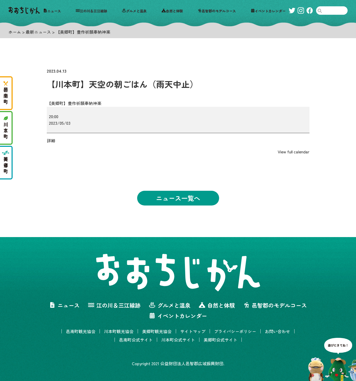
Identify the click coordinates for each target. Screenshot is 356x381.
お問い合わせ (277, 331)
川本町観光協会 (118, 331)
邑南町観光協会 (80, 331)
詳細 (51, 140)
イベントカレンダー (268, 10)
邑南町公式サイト (136, 340)
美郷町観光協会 (157, 331)
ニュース (52, 10)
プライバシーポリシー (235, 331)
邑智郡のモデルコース (217, 10)
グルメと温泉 (134, 10)
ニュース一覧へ (178, 198)
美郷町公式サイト (220, 340)
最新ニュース (38, 32)
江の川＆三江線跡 (91, 10)
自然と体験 (172, 10)
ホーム (14, 32)
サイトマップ (192, 331)
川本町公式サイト (178, 340)
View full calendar (293, 151)
